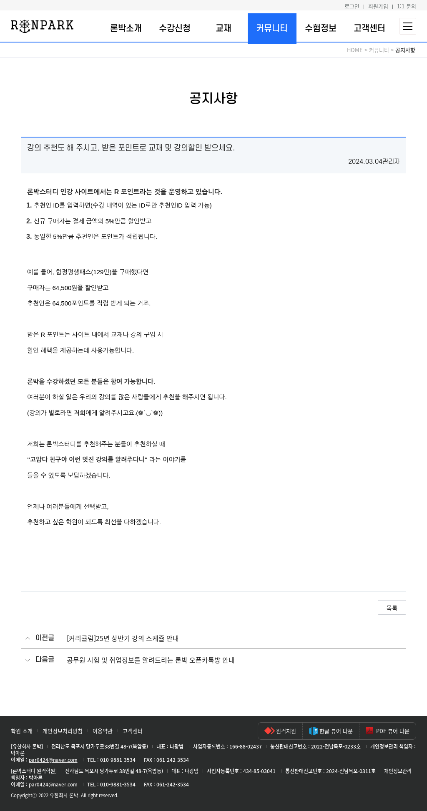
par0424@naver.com (53, 759)
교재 (223, 28)
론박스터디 (42, 26)
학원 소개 (22, 731)
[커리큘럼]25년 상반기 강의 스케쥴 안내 (123, 638)
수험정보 (321, 28)
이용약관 (103, 731)
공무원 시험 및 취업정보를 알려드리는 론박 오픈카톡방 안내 (151, 660)
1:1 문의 (406, 6)
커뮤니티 (272, 28)
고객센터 (369, 28)
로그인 (351, 6)
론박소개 (126, 28)
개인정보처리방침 (63, 731)
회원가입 (378, 6)
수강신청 (175, 28)
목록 (392, 607)
